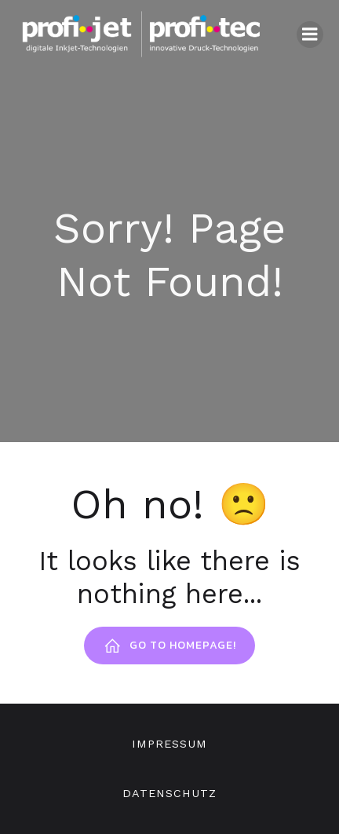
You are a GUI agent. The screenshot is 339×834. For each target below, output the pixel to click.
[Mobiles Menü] (310, 34)
